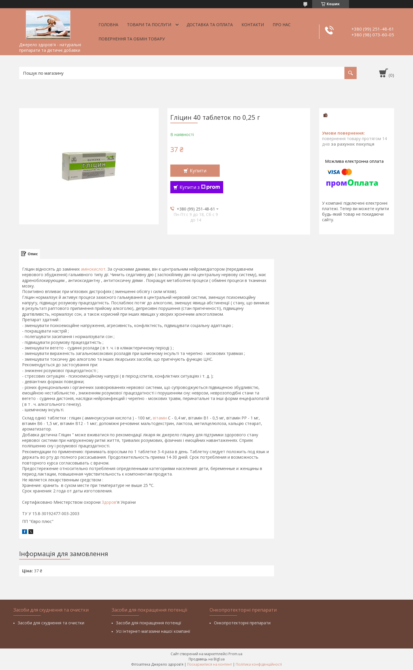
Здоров (109, 502)
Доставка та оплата (210, 24)
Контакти (253, 24)
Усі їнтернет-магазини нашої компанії (153, 631)
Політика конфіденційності (259, 664)
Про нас (282, 24)
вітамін (160, 418)
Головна (108, 24)
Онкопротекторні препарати (242, 623)
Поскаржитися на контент (209, 664)
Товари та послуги (149, 24)
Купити (198, 170)
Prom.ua (235, 653)
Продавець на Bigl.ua (207, 659)
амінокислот (93, 269)
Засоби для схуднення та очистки (51, 623)
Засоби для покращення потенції (148, 623)
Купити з (200, 187)
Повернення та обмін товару (132, 39)
